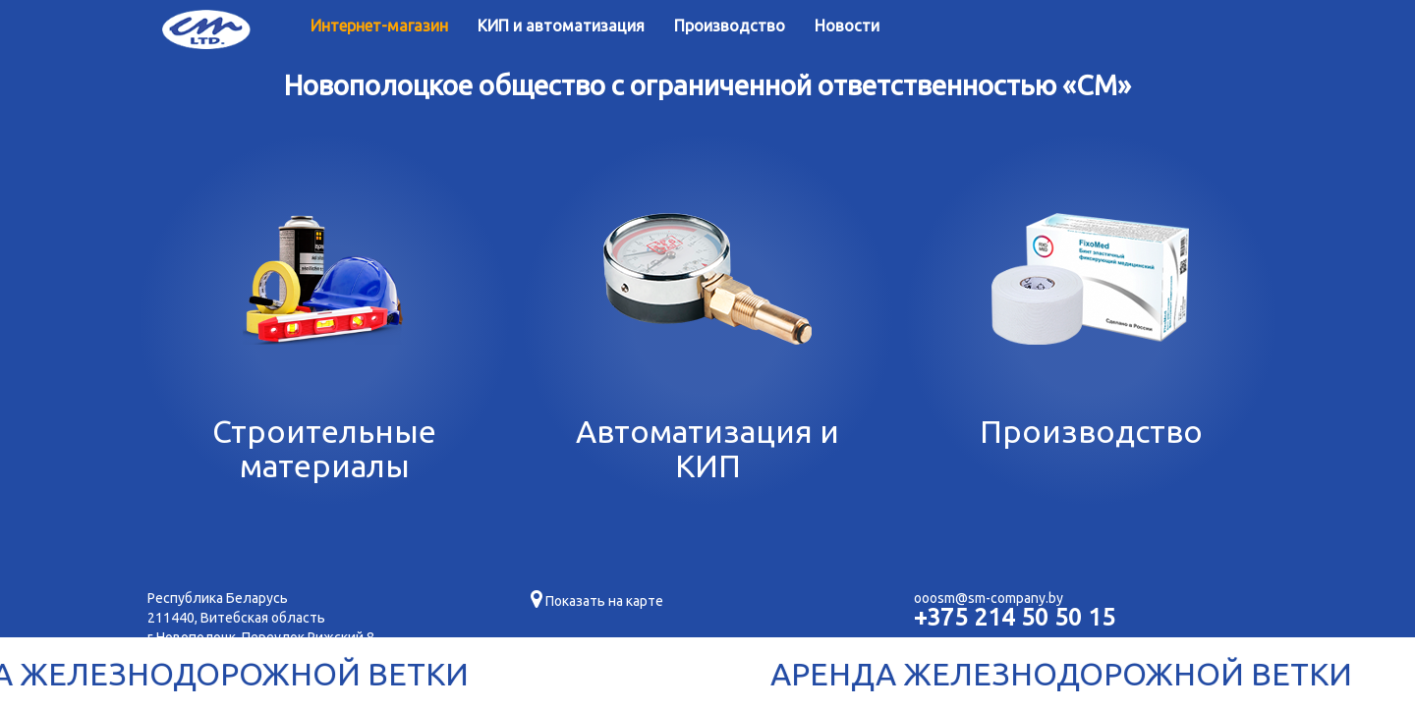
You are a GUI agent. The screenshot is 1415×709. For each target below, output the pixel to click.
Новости (847, 25)
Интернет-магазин (379, 25)
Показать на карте (597, 601)
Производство (729, 25)
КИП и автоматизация (561, 25)
